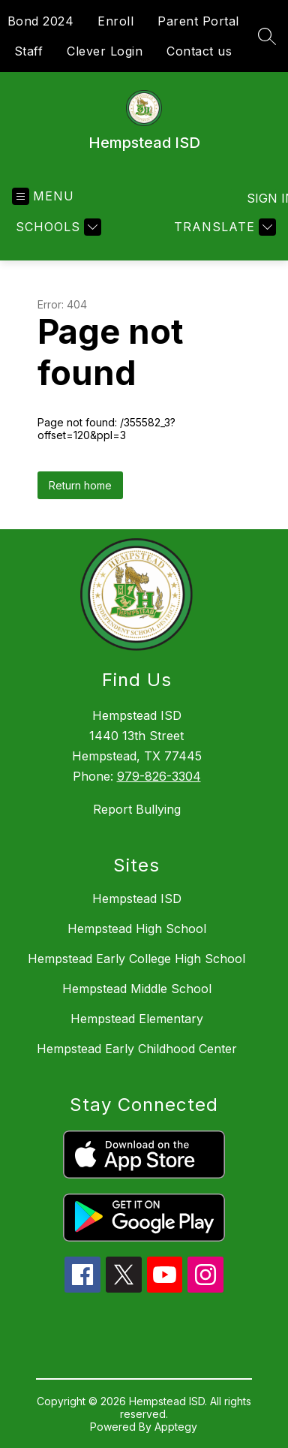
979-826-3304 (159, 776)
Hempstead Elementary (136, 1018)
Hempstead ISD (137, 898)
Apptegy (175, 1426)
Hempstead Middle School (137, 988)
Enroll (116, 21)
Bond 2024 (41, 21)
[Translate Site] (223, 227)
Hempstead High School (137, 928)
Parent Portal (198, 21)
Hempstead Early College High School (136, 958)
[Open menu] (43, 196)
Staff (29, 51)
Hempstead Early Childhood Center (137, 1048)
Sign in (261, 198)
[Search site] (267, 36)
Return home (80, 485)
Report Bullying (137, 809)
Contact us (199, 51)
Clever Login (104, 51)
